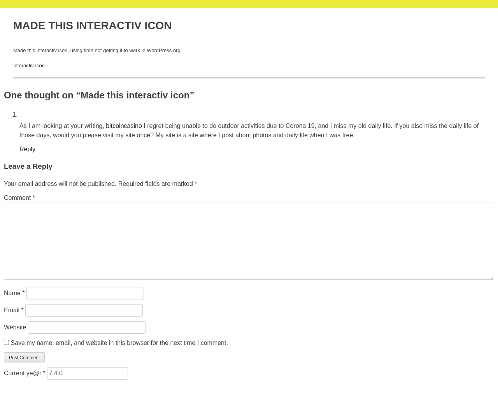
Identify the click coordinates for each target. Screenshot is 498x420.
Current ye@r (25, 373)
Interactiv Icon (29, 65)
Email (14, 310)
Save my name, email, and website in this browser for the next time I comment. (119, 343)
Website (15, 327)
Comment (19, 197)
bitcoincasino (124, 125)
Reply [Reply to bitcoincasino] (27, 149)
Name (14, 293)
